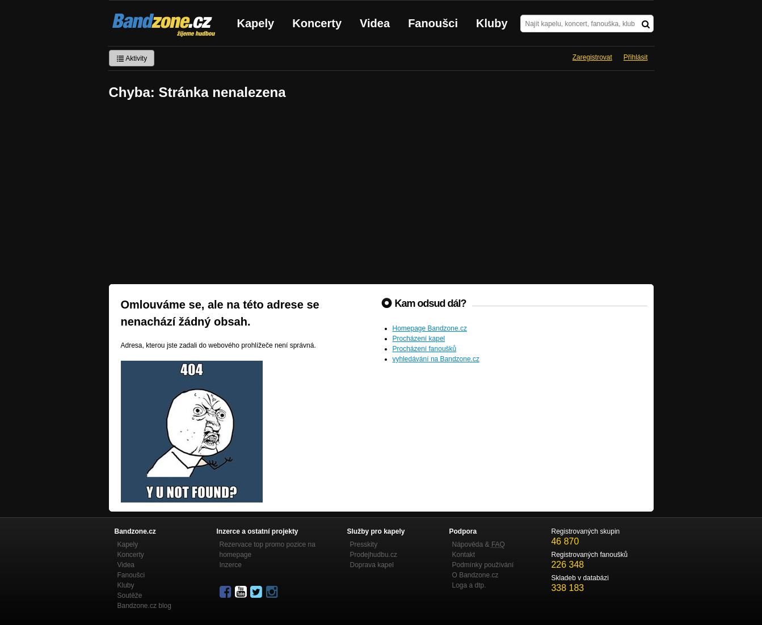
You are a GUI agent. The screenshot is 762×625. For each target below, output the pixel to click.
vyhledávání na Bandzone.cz (436, 359)
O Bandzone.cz (475, 575)
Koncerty (317, 23)
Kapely (256, 23)
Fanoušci (433, 23)
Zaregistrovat (592, 57)
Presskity (364, 544)
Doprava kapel (372, 565)
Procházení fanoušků (425, 349)
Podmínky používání (483, 565)
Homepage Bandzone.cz (430, 328)
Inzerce (231, 565)
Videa (375, 23)
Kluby (492, 23)
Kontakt (463, 555)
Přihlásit (636, 57)
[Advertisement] (381, 193)
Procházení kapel (419, 339)
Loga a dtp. (469, 585)
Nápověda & (478, 544)
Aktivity (132, 58)
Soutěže (129, 595)
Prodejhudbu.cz (373, 555)
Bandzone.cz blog (144, 606)
